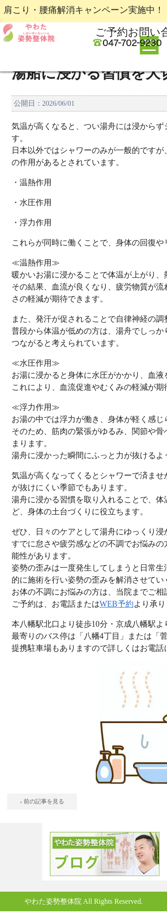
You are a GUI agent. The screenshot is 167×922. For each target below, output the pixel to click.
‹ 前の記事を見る (42, 801)
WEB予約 (117, 604)
